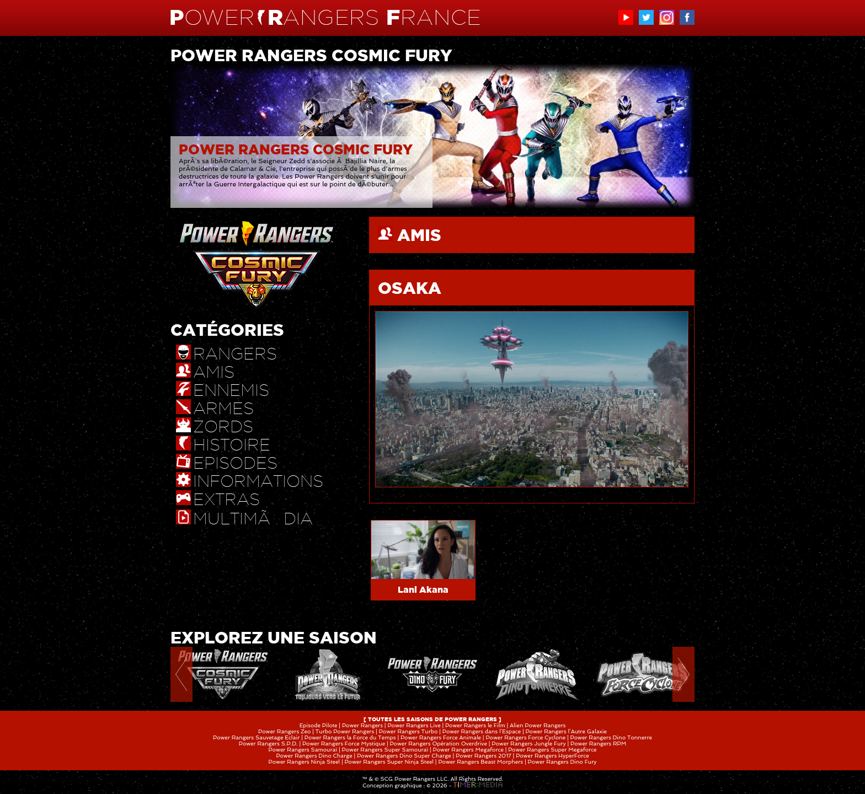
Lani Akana (423, 589)
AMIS (419, 235)
